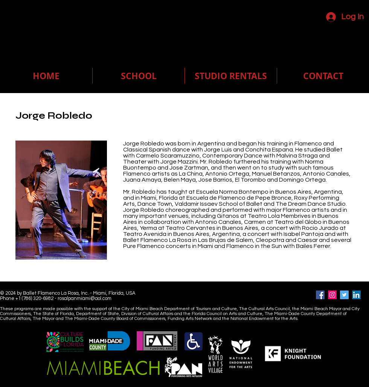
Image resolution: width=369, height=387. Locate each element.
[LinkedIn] (356, 295)
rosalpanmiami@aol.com (84, 298)
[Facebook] (320, 295)
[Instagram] (332, 295)
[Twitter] (344, 295)
